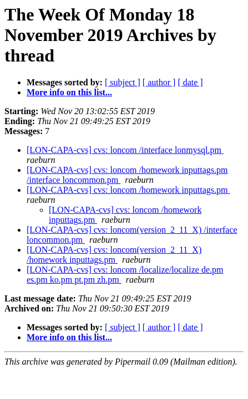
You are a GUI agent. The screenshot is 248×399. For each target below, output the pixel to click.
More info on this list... (69, 92)
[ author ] (159, 82)
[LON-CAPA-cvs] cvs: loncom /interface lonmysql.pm (125, 150)
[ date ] (190, 82)
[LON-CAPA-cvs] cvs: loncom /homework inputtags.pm (128, 190)
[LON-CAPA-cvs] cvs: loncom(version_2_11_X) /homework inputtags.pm (114, 254)
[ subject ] (122, 82)
